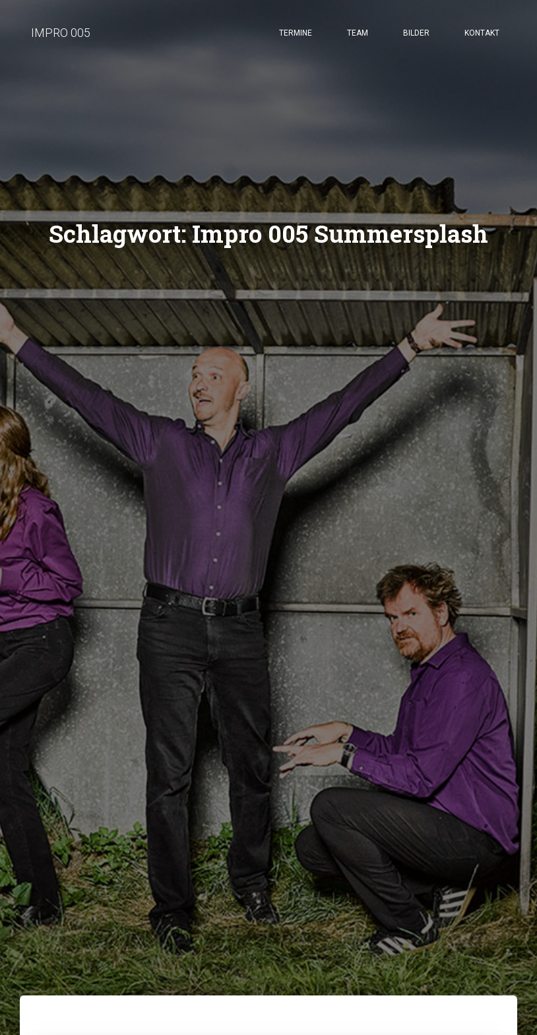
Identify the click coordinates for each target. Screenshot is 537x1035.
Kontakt (481, 33)
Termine (295, 33)
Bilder (416, 33)
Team (357, 33)
